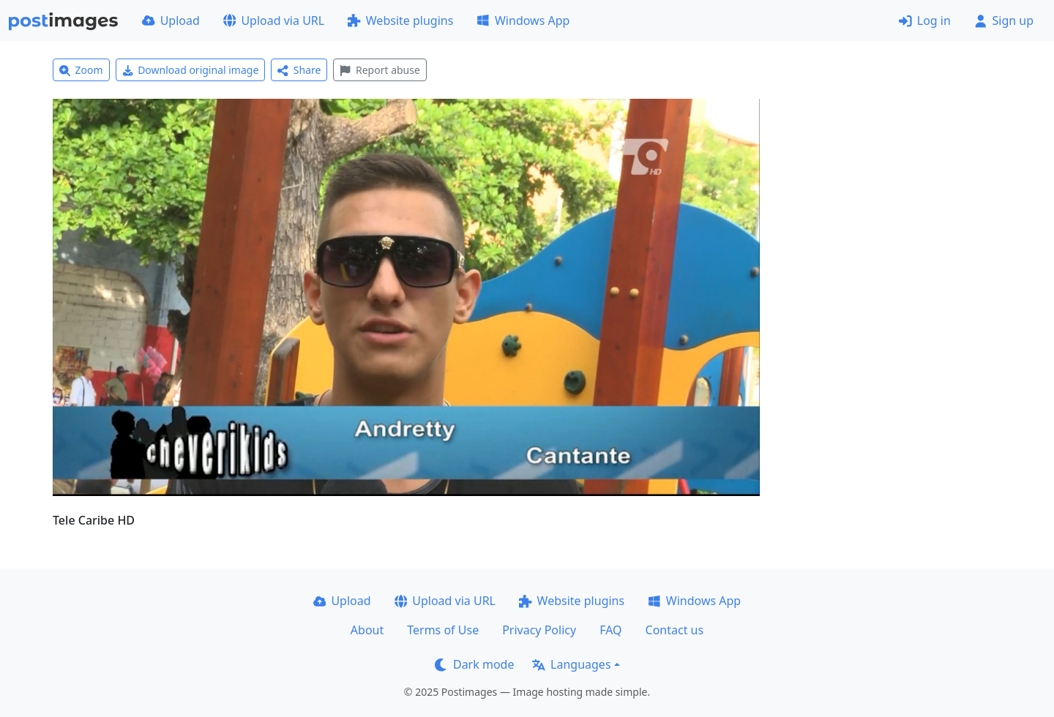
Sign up (1004, 20)
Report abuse (379, 70)
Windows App (522, 20)
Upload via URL (273, 20)
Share (299, 70)
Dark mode (474, 664)
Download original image (190, 70)
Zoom (81, 70)
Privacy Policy (539, 630)
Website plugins (400, 20)
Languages (571, 664)
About (367, 630)
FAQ (610, 630)
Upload (171, 20)
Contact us (675, 630)
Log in (925, 20)
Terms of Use (443, 630)
